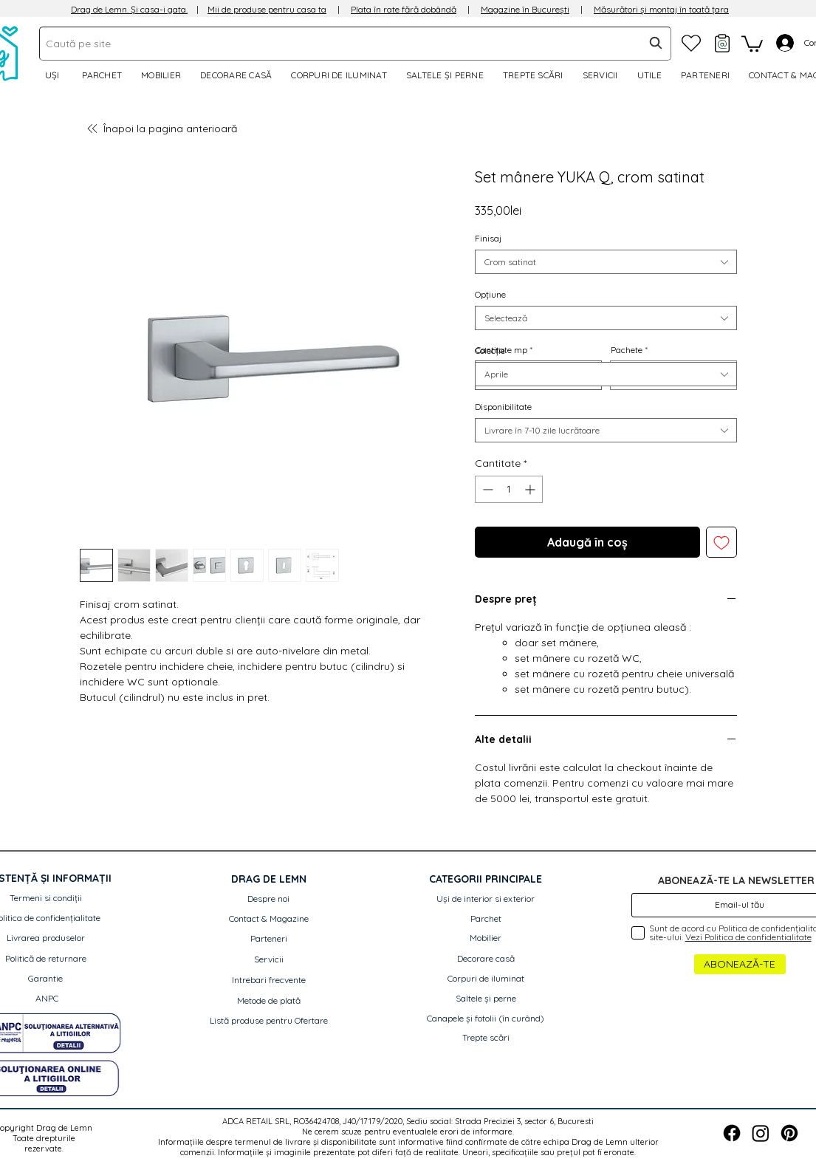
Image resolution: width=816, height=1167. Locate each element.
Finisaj (488, 238)
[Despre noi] (269, 899)
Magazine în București (525, 9)
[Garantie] (45, 979)
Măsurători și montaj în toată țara (661, 9)
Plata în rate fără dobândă (403, 9)
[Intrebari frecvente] (269, 980)
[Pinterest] (789, 1133)
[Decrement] (486, 489)
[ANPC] (47, 999)
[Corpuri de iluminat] (486, 979)
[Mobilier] (486, 938)
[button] (651, 74)
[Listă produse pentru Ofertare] (269, 1021)
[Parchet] (486, 919)
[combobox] (355, 44)
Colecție (490, 350)
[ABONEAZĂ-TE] (740, 964)
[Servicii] (269, 960)
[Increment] (531, 489)
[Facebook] (732, 1133)
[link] (752, 43)
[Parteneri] (269, 939)
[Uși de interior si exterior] (486, 899)
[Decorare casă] (486, 959)
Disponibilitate (503, 406)
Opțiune (490, 294)
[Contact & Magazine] (269, 919)
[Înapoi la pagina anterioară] (168, 128)
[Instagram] (761, 1133)
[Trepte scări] (486, 1038)
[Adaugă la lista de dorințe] (721, 542)
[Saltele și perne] (486, 999)
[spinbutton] (509, 489)
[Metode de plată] (269, 1001)
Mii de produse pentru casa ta (267, 9)
